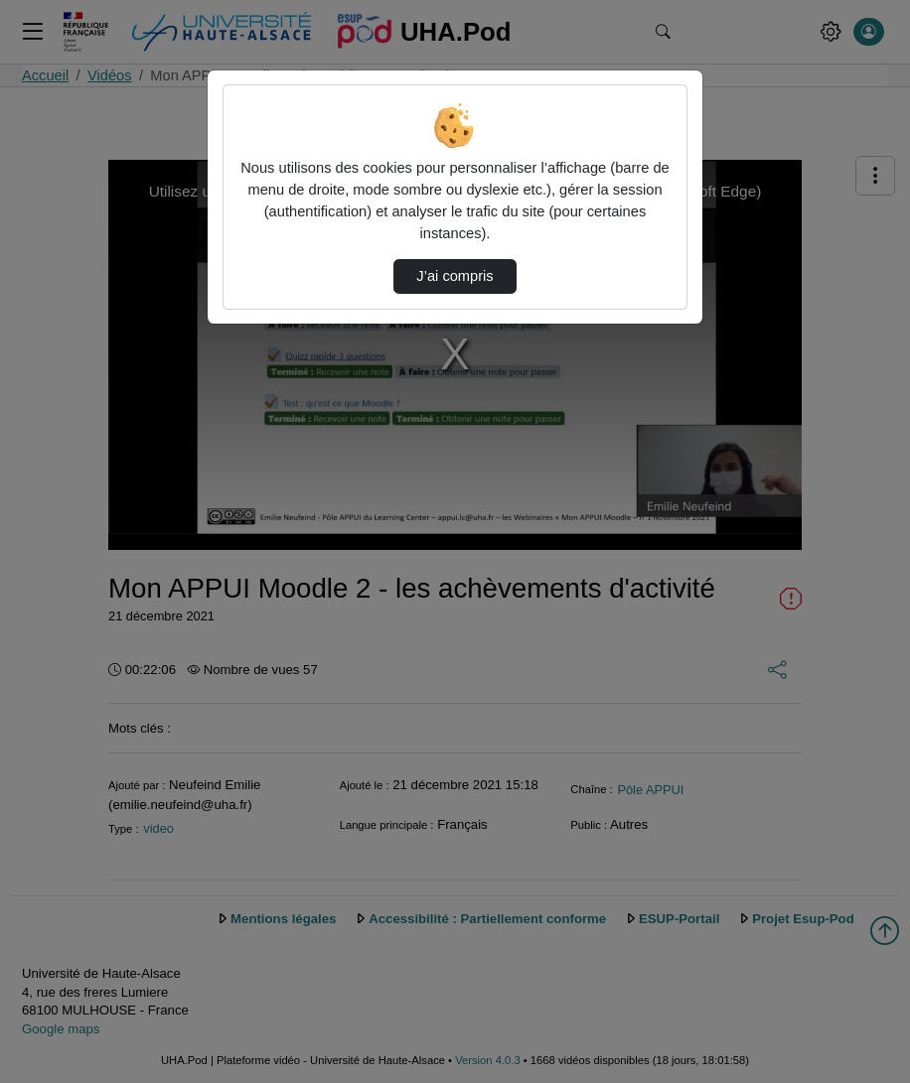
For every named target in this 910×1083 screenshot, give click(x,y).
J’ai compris (454, 276)
